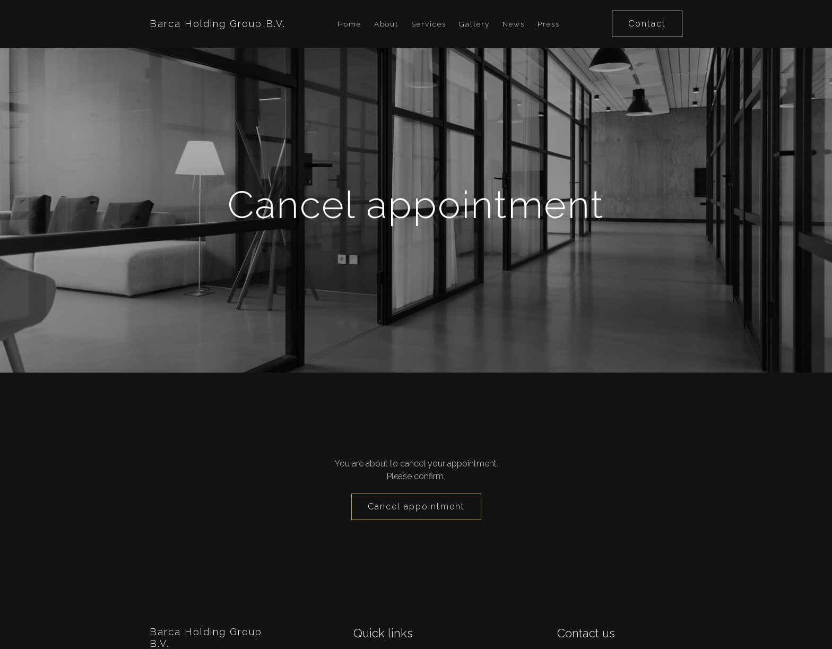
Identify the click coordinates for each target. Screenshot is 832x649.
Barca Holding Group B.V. (217, 23)
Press (549, 24)
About (386, 24)
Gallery (474, 24)
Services (428, 24)
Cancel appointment (416, 506)
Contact (647, 24)
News (513, 24)
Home (349, 24)
